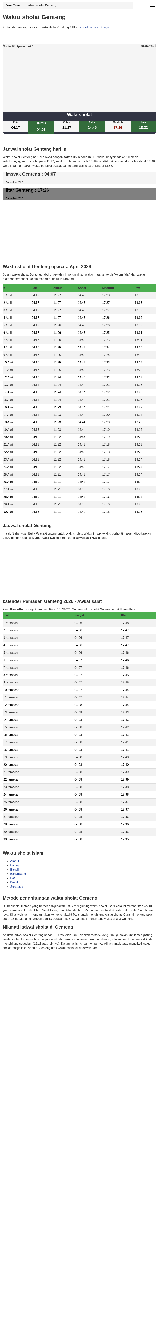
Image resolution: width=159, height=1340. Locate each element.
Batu (13, 878)
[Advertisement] (79, 80)
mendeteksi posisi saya (93, 27)
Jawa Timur (13, 5)
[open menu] (152, 6)
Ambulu (15, 861)
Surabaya (16, 886)
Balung (15, 865)
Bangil (14, 869)
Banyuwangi (18, 873)
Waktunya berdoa (30, 959)
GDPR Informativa (15, 966)
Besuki (14, 882)
